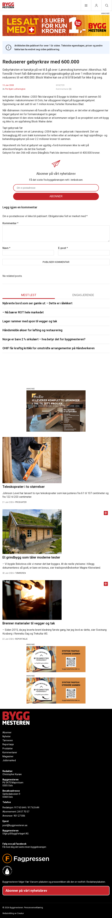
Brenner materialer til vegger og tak (28, 623)
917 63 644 (20, 807)
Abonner (6, 732)
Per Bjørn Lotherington (15, 89)
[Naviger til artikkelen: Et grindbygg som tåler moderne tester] (56, 531)
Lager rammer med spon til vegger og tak (29, 321)
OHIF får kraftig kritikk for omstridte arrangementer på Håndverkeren (48, 348)
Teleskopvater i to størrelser (23, 487)
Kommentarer (63, 89)
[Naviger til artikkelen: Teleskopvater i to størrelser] (56, 460)
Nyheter (6, 736)
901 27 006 (19, 815)
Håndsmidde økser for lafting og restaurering (32, 330)
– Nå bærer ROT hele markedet (23, 312)
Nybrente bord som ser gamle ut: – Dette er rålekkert (37, 303)
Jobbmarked (9, 760)
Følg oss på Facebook (14, 844)
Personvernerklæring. (33, 907)
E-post (63, 248)
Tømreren (7, 740)
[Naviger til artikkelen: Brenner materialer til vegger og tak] (56, 600)
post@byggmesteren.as (14, 825)
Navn (6, 248)
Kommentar (10, 223)
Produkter (7, 748)
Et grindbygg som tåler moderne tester (31, 557)
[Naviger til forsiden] (8, 5)
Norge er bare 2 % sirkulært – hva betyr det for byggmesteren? (43, 339)
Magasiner (7, 756)
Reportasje (8, 744)
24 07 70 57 (23, 811)
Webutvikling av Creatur (13, 913)
